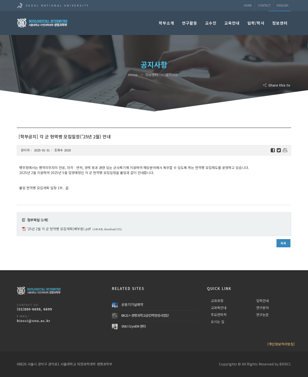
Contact (264, 5)
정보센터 (280, 23)
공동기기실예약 (132, 304)
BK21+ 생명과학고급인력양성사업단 (145, 315)
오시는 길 (217, 321)
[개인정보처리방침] (281, 344)
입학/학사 (255, 23)
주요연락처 (218, 314)
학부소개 (166, 23)
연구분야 (262, 307)
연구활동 (189, 23)
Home (248, 5)
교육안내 (232, 23)
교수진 (211, 23)
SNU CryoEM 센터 (133, 326)
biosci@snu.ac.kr (33, 320)
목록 (283, 243)
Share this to (277, 85)
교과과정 (217, 300)
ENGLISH (282, 5)
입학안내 (262, 300)
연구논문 (262, 314)
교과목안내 (218, 307)
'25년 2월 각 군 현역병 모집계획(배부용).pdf (59, 228)
